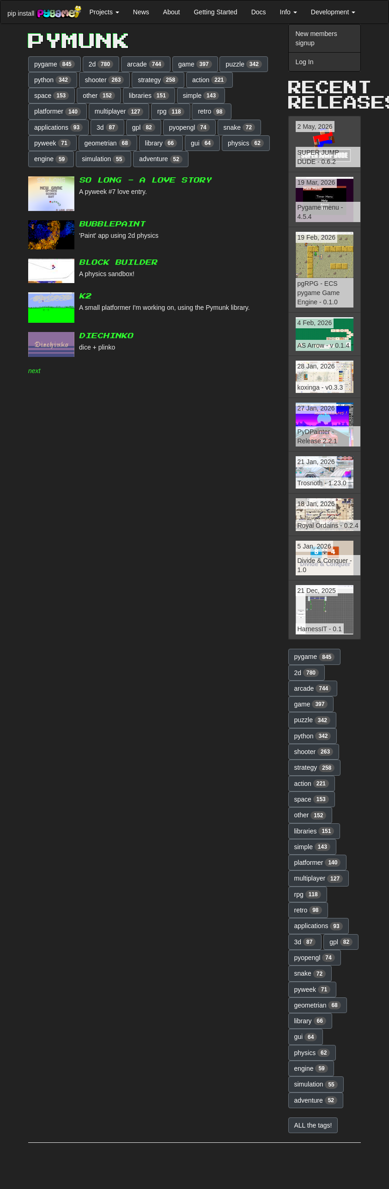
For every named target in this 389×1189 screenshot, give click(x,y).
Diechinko (106, 336)
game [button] (195, 64)
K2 (85, 296)
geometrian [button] (108, 143)
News (141, 12)
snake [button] (239, 127)
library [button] (161, 143)
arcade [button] (145, 64)
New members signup (316, 38)
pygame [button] (54, 64)
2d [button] (101, 64)
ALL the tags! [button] (313, 1125)
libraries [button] (149, 95)
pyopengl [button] (189, 127)
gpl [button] (143, 127)
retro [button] (211, 112)
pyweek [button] (52, 143)
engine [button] (51, 159)
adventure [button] (160, 159)
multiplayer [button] (119, 112)
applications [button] (58, 127)
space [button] (51, 95)
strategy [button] (158, 80)
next (34, 370)
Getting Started (215, 12)
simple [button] (201, 95)
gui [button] (202, 143)
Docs (258, 12)
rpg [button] (170, 112)
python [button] (52, 80)
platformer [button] (57, 112)
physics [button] (246, 143)
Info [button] (288, 12)
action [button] (209, 80)
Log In (305, 62)
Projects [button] (104, 12)
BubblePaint (112, 224)
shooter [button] (104, 80)
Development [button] (333, 12)
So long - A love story (145, 180)
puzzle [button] (243, 64)
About (171, 12)
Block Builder (118, 263)
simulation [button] (103, 159)
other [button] (99, 95)
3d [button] (107, 127)
